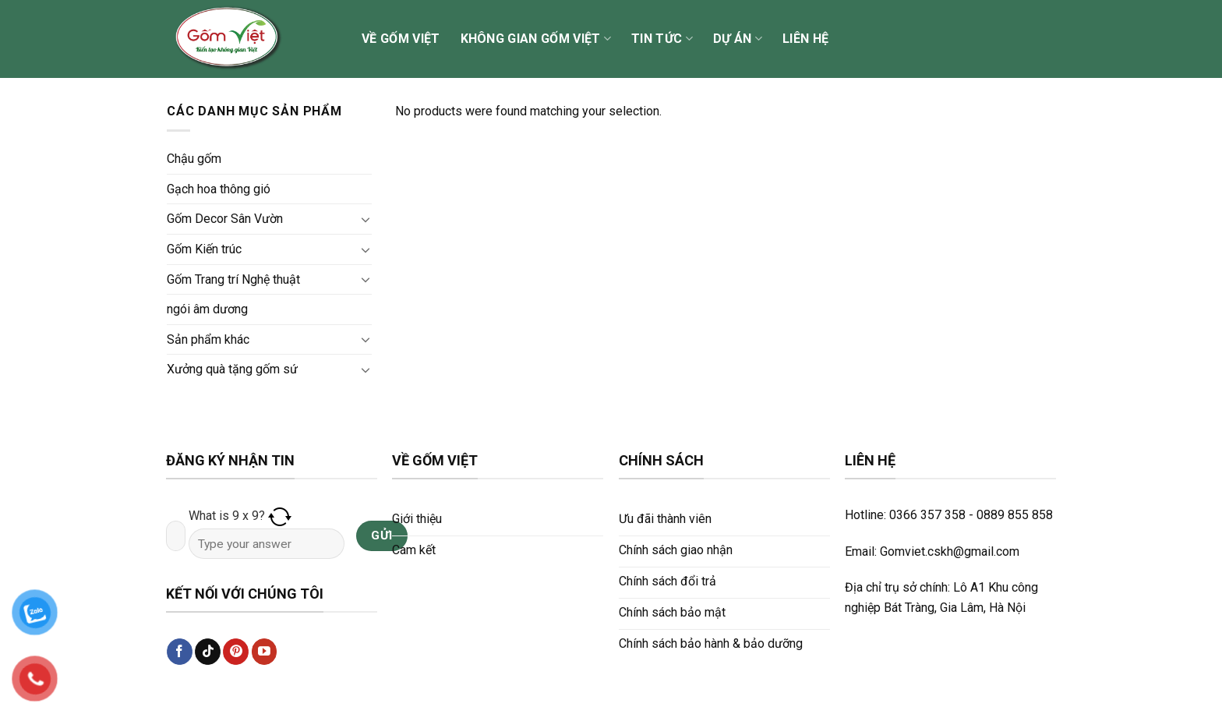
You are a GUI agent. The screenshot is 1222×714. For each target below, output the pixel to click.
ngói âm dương (207, 309)
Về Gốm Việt (401, 38)
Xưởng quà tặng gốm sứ (232, 369)
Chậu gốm (194, 158)
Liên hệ (805, 38)
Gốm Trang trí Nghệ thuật (233, 279)
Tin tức (662, 39)
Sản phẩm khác (208, 339)
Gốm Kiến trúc (204, 249)
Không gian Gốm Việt (536, 39)
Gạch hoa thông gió (218, 189)
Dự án (737, 39)
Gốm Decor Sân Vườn (225, 218)
